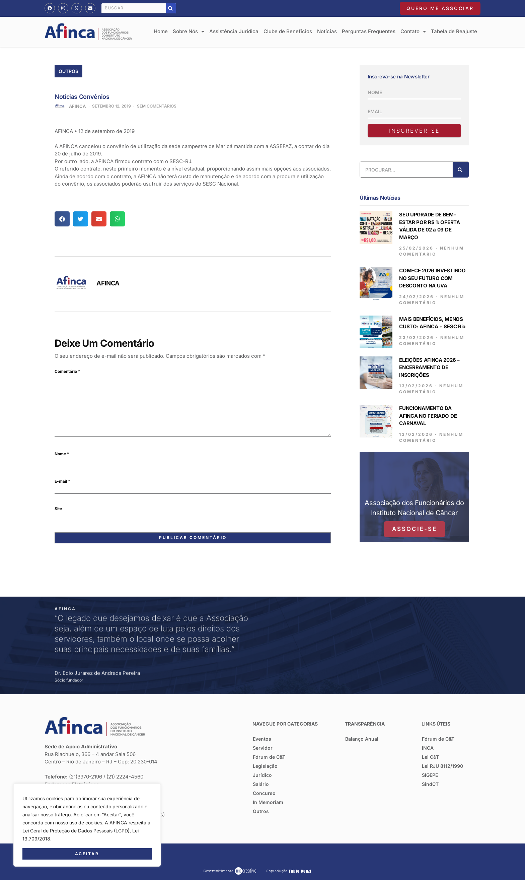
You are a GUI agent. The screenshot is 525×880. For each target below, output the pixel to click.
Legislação (265, 766)
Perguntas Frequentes (368, 31)
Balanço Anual (361, 739)
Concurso (264, 793)
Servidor (263, 748)
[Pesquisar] (171, 8)
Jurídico (262, 775)
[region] (87, 825)
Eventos (262, 739)
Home (161, 31)
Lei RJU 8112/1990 (442, 766)
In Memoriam (268, 802)
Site (58, 508)
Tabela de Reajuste (454, 31)
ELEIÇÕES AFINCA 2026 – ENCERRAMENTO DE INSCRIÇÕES (429, 358)
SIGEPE (430, 775)
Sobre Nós (188, 31)
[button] (62, 218)
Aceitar (87, 853)
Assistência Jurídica (233, 31)
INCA (428, 748)
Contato (413, 31)
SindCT (430, 784)
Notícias (327, 31)
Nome (62, 453)
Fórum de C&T (269, 757)
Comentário (67, 371)
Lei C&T (430, 757)
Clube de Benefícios (288, 31)
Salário (261, 784)
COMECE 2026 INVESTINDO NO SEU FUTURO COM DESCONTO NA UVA (432, 269)
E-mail (62, 481)
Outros (68, 71)
